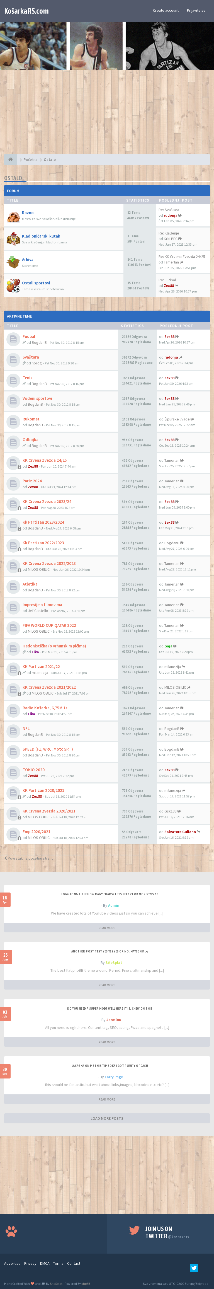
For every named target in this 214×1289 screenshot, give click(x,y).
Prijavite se (196, 10)
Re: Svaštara (169, 209)
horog (37, 363)
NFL (26, 728)
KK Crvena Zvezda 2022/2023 (49, 563)
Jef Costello (38, 610)
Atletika (30, 584)
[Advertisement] (107, 115)
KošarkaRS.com (26, 10)
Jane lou (113, 1019)
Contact (73, 1263)
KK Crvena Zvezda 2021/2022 (49, 687)
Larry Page (114, 1076)
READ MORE (107, 928)
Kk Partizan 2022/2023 (43, 542)
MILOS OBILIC (39, 569)
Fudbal (29, 336)
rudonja (170, 215)
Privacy (30, 1263)
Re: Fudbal (167, 279)
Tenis (27, 377)
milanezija (40, 672)
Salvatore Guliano (180, 831)
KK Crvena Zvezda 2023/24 (47, 501)
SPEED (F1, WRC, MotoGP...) (48, 749)
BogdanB (39, 342)
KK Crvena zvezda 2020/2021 (49, 811)
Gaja (168, 646)
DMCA (45, 1263)
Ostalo (13, 178)
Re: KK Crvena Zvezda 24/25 (182, 256)
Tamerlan (171, 262)
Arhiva (27, 259)
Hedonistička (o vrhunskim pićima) (54, 646)
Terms (58, 1263)
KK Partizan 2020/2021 (43, 790)
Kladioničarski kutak (41, 236)
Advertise (12, 1263)
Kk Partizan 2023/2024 (43, 522)
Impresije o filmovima (42, 604)
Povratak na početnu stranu (29, 858)
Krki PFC (170, 238)
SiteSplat (114, 962)
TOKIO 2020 (34, 769)
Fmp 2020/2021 (36, 831)
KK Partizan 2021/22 (41, 666)
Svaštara (31, 357)
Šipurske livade (177, 419)
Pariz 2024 (32, 480)
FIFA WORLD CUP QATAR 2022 (49, 625)
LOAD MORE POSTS (107, 1118)
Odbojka (30, 439)
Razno (28, 212)
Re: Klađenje (169, 233)
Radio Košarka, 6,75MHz (45, 707)
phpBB (85, 1283)
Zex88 (169, 285)
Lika (35, 651)
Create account (166, 10)
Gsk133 (170, 811)
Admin (113, 905)
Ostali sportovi (36, 283)
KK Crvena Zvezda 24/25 (45, 460)
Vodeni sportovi (37, 398)
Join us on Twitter (167, 1232)
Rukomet (31, 419)
